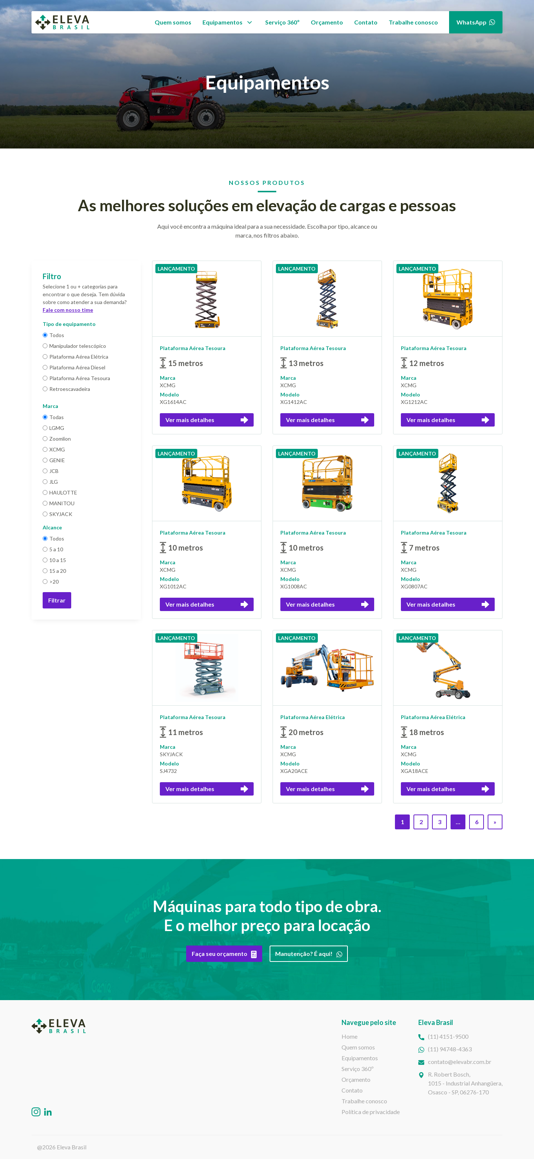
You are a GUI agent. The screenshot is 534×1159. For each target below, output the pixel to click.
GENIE (54, 460)
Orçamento (327, 22)
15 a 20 (54, 571)
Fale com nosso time (68, 310)
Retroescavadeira (66, 389)
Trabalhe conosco (413, 22)
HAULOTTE (60, 492)
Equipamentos (222, 22)
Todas (53, 417)
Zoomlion (57, 438)
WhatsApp (475, 22)
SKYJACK (57, 514)
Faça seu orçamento (224, 953)
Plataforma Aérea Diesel (74, 367)
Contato (366, 22)
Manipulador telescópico (74, 346)
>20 (51, 581)
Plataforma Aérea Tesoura (76, 378)
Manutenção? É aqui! (308, 953)
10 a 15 (54, 560)
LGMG (53, 428)
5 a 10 (53, 549)
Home (349, 1036)
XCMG (54, 449)
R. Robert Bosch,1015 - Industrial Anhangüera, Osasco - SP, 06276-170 (465, 1083)
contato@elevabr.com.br (459, 1061)
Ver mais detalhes (206, 419)
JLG (50, 482)
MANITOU (59, 503)
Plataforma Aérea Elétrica (75, 356)
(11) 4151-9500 (448, 1036)
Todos (53, 335)
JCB (51, 471)
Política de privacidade (371, 1111)
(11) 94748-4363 (450, 1048)
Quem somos (173, 22)
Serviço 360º (282, 22)
